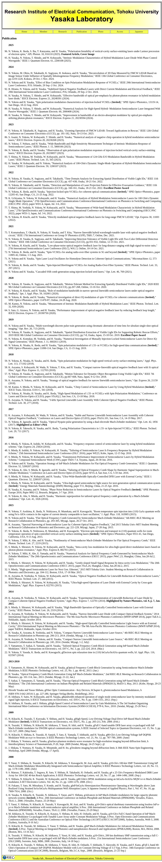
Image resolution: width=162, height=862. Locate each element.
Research (62, 31)
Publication (82, 31)
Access (120, 31)
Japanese (139, 31)
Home (24, 31)
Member (43, 31)
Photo (100, 31)
